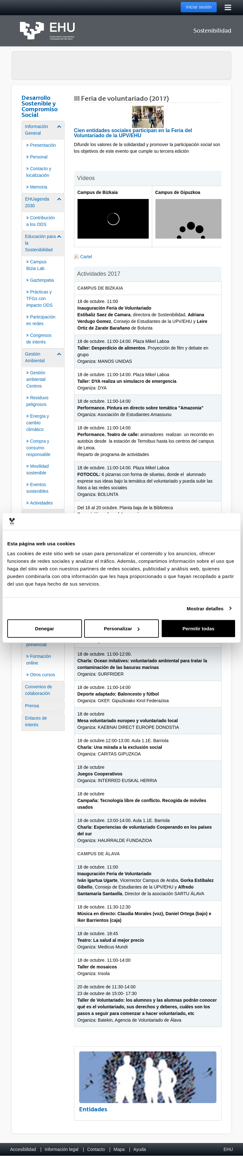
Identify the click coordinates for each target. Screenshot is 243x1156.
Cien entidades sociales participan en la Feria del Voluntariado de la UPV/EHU (133, 133)
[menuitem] (43, 157)
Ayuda (140, 1149)
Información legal (61, 1149)
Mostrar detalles (205, 608)
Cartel (86, 256)
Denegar (44, 628)
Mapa (119, 1149)
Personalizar (122, 628)
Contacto (96, 1149)
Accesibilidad (23, 1149)
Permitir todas (199, 628)
